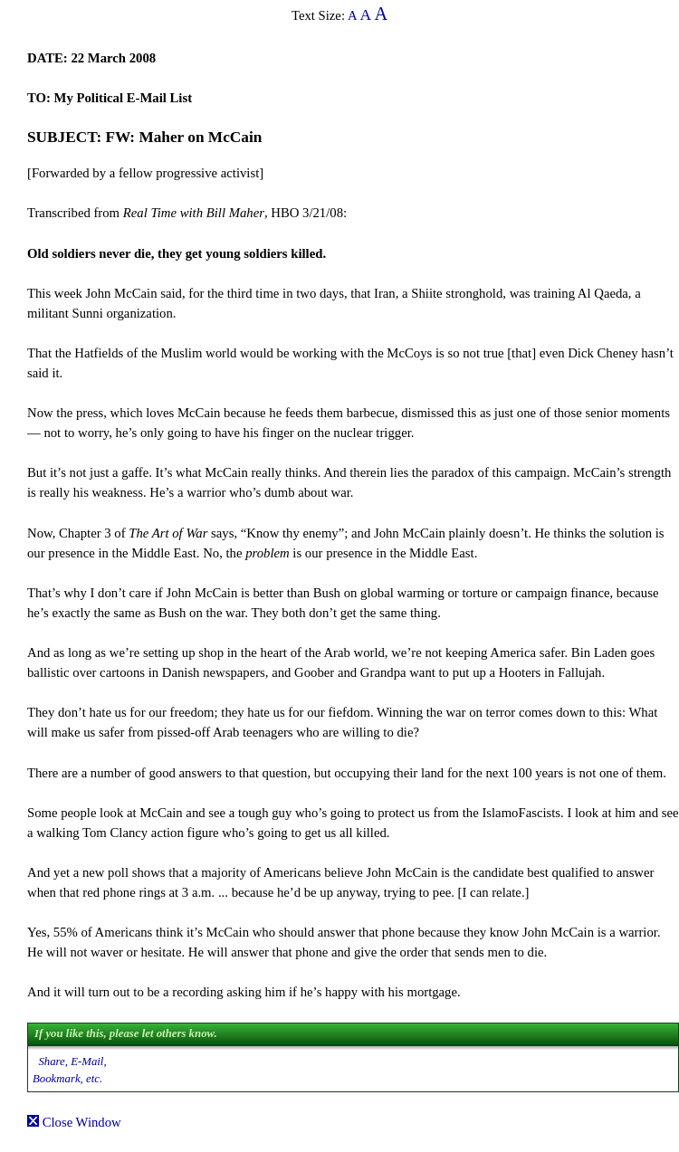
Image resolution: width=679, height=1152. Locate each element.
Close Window (74, 1122)
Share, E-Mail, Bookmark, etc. (70, 1070)
